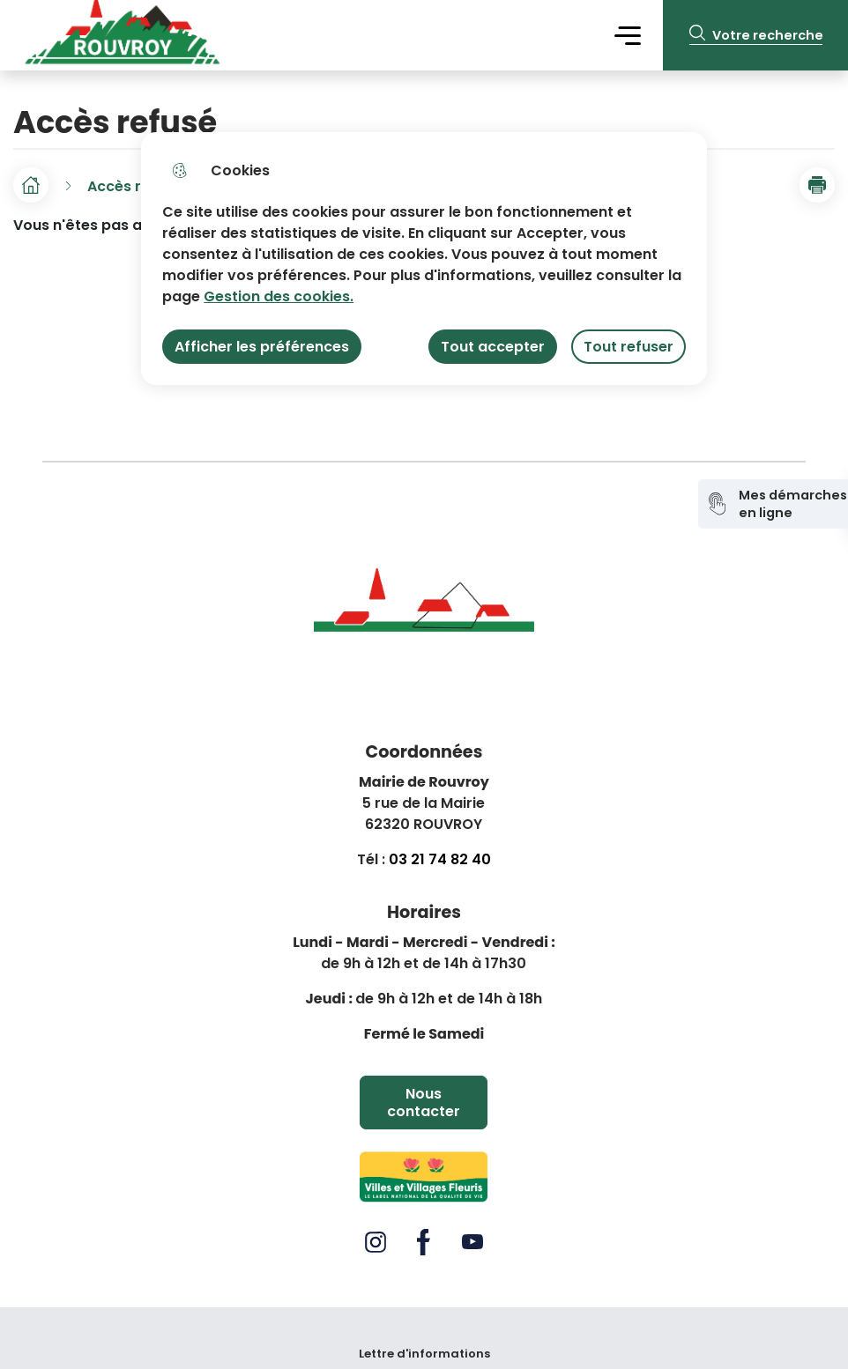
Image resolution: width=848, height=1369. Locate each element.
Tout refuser (628, 347)
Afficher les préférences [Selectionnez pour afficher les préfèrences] (262, 347)
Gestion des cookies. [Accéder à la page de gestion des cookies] (278, 296)
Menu (627, 35)
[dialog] (423, 258)
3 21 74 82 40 (444, 859)
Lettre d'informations (424, 1354)
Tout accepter (493, 347)
